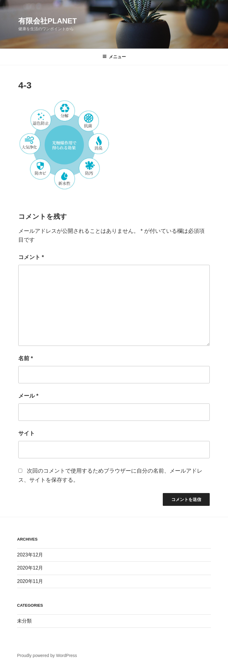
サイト (26, 433)
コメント (31, 257)
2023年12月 (30, 554)
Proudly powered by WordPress (47, 655)
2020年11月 (30, 581)
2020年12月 (30, 567)
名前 (25, 358)
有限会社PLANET (47, 21)
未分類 (24, 620)
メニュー (114, 56)
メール (28, 396)
